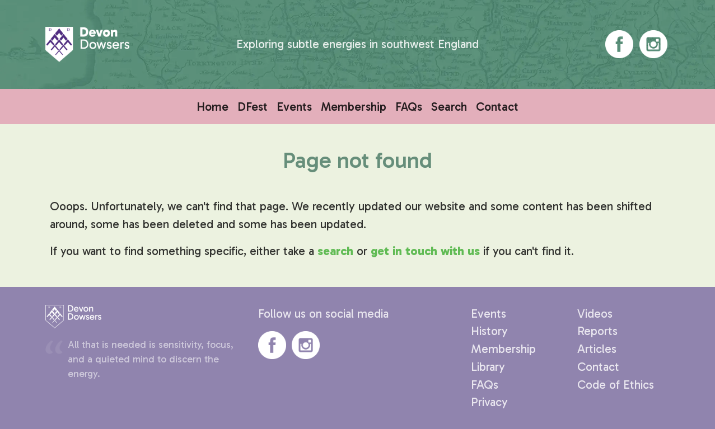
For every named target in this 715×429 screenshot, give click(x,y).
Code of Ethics (615, 385)
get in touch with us (425, 251)
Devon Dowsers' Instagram (653, 44)
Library (488, 367)
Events (294, 107)
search (335, 251)
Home (212, 107)
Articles (596, 349)
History (489, 331)
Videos (595, 313)
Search (449, 107)
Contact (497, 107)
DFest (252, 107)
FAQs (408, 107)
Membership (353, 107)
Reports (597, 331)
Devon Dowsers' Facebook (619, 44)
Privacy (489, 402)
